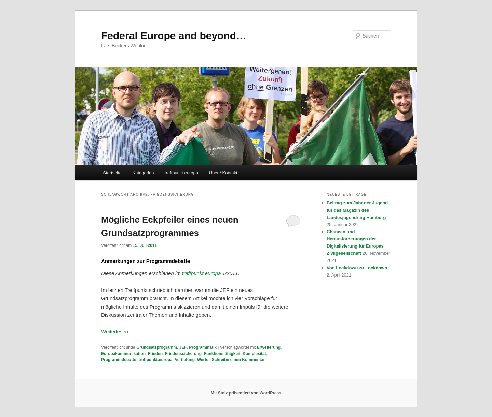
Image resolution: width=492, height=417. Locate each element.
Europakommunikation (123, 353)
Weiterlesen (118, 331)
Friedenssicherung (183, 353)
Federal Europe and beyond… (173, 35)
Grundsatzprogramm (156, 347)
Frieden (155, 353)
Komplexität (254, 353)
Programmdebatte (118, 359)
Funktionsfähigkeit (222, 353)
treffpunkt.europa (181, 172)
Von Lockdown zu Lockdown (357, 267)
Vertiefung (185, 359)
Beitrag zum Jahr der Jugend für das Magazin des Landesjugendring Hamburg (357, 210)
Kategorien (143, 172)
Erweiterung (269, 347)
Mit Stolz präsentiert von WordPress (246, 393)
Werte (202, 359)
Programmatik (203, 347)
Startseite (112, 172)
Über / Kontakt (223, 172)
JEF (183, 347)
